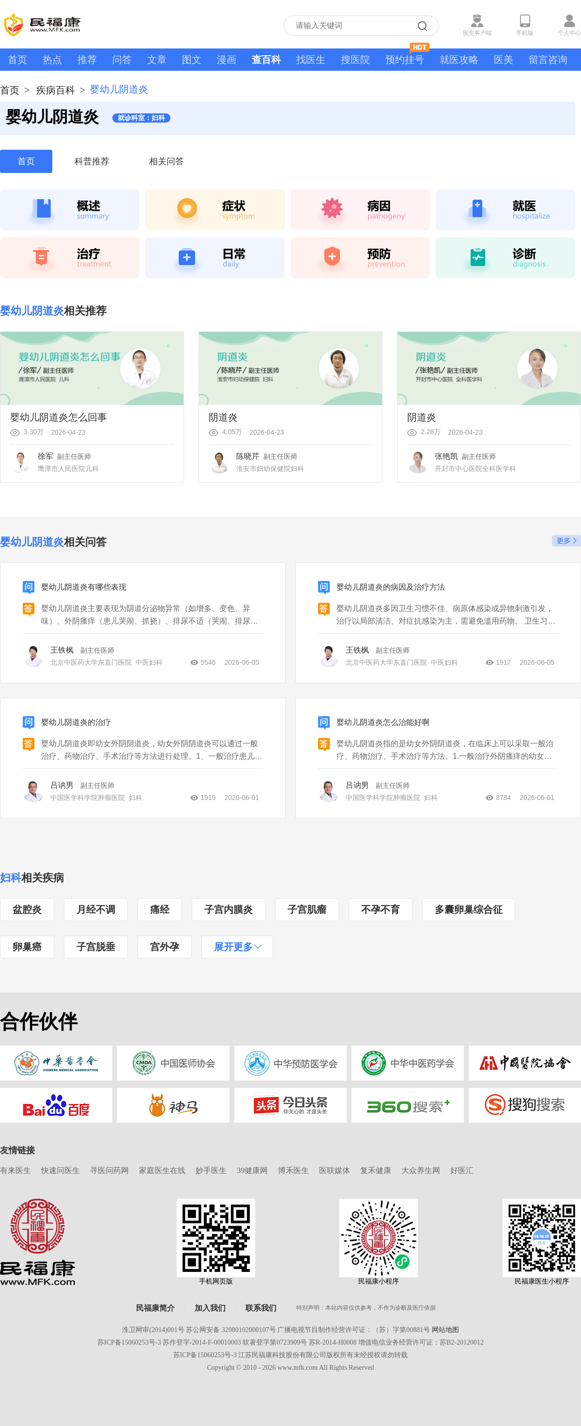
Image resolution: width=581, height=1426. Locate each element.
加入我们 (210, 1308)
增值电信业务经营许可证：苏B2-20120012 (421, 1342)
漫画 (226, 59)
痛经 (159, 909)
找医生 (310, 59)
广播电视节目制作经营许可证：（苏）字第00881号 (353, 1329)
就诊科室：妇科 (141, 118)
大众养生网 (420, 1170)
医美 (503, 59)
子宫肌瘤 (307, 909)
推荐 (87, 59)
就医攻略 (459, 59)
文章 (157, 59)
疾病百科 (55, 90)
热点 (52, 59)
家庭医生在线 (162, 1170)
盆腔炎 (27, 909)
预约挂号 (407, 56)
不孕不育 (380, 909)
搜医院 (355, 59)
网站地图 (445, 1329)
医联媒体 (334, 1170)
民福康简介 (155, 1308)
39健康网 (252, 1170)
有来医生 (15, 1170)
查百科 (266, 59)
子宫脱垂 (95, 946)
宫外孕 (164, 946)
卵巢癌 (27, 946)
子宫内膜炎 (228, 909)
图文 (191, 59)
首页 (17, 59)
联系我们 (260, 1308)
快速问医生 (60, 1170)
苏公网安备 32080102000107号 (231, 1329)
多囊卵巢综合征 (469, 909)
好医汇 (462, 1170)
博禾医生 (293, 1170)
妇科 (10, 878)
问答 (122, 59)
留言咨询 (548, 59)
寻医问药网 (109, 1170)
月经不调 (95, 909)
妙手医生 (211, 1170)
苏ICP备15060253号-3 (129, 1342)
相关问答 (166, 161)
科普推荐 (92, 161)
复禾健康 (375, 1170)
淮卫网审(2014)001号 (153, 1329)
